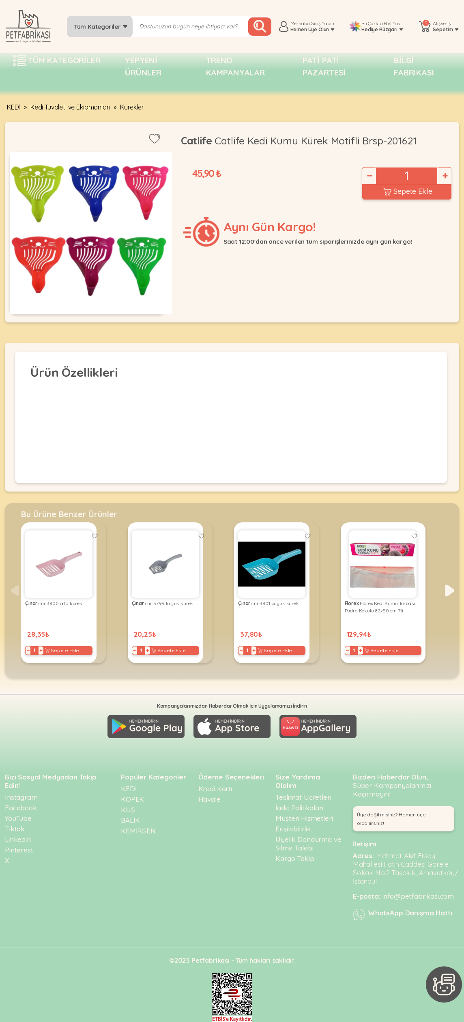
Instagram (21, 797)
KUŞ (128, 809)
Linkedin (18, 839)
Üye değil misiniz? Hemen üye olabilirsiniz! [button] (391, 819)
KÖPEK (132, 799)
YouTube (18, 818)
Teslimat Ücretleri (303, 797)
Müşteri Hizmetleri (304, 818)
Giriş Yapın (322, 23)
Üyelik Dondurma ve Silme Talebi (308, 843)
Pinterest (19, 850)
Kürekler (132, 107)
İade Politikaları (299, 807)
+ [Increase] (444, 175)
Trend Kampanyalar (235, 66)
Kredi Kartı (215, 788)
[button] (449, 590)
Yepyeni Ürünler (143, 66)
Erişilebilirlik (293, 828)
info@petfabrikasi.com (418, 896)
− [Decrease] (369, 175)
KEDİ (13, 107)
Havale (209, 799)
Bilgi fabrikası (414, 66)
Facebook (21, 807)
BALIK (130, 820)
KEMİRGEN (138, 831)
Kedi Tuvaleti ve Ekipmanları (70, 107)
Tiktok (15, 828)
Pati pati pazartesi (324, 66)
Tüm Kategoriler (101, 26)
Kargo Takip (294, 858)
